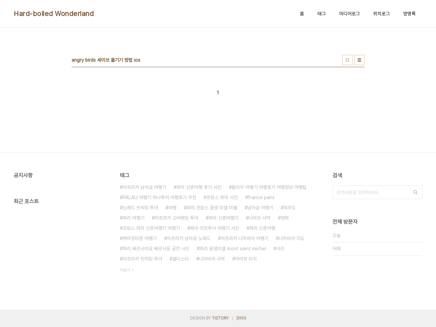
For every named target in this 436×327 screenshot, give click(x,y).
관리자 (241, 318)
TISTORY (220, 318)
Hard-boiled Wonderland (54, 14)
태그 (321, 13)
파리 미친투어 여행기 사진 (214, 228)
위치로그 (381, 13)
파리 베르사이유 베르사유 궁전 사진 (156, 248)
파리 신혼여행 (262, 228)
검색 (415, 192)
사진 (280, 248)
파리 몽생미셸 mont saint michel (233, 248)
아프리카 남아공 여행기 (144, 187)
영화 (285, 218)
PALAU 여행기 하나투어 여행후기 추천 (159, 197)
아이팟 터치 (246, 259)
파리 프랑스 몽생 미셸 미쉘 (212, 207)
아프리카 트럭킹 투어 (142, 259)
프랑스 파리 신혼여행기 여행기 (151, 228)
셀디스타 (180, 259)
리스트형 (359, 60)
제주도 (289, 207)
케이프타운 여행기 (140, 238)
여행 (172, 207)
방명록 (409, 13)
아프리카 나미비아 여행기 (244, 238)
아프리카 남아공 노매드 (189, 238)
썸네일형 (347, 60)
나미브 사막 (259, 218)
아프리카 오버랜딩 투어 (176, 218)
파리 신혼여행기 (223, 218)
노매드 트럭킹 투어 (140, 207)
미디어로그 (349, 13)
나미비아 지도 (292, 238)
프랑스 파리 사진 (222, 197)
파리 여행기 (133, 218)
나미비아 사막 (212, 259)
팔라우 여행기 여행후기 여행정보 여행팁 (269, 187)
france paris (261, 197)
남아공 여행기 (260, 207)
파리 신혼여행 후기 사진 (198, 187)
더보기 (125, 270)
